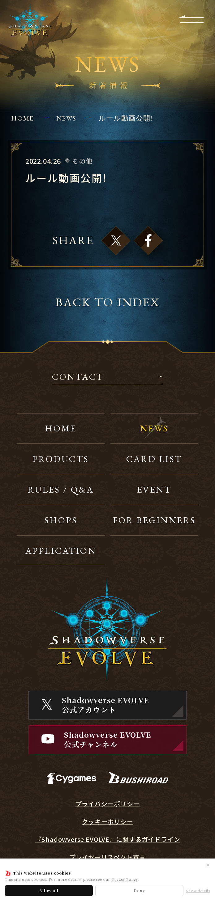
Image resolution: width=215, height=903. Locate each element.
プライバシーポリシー (107, 804)
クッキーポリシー (107, 821)
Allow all (48, 890)
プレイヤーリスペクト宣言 (107, 857)
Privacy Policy (124, 879)
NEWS (66, 118)
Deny (139, 890)
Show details (198, 891)
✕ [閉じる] (208, 865)
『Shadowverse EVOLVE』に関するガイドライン (107, 839)
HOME (22, 118)
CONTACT (77, 377)
